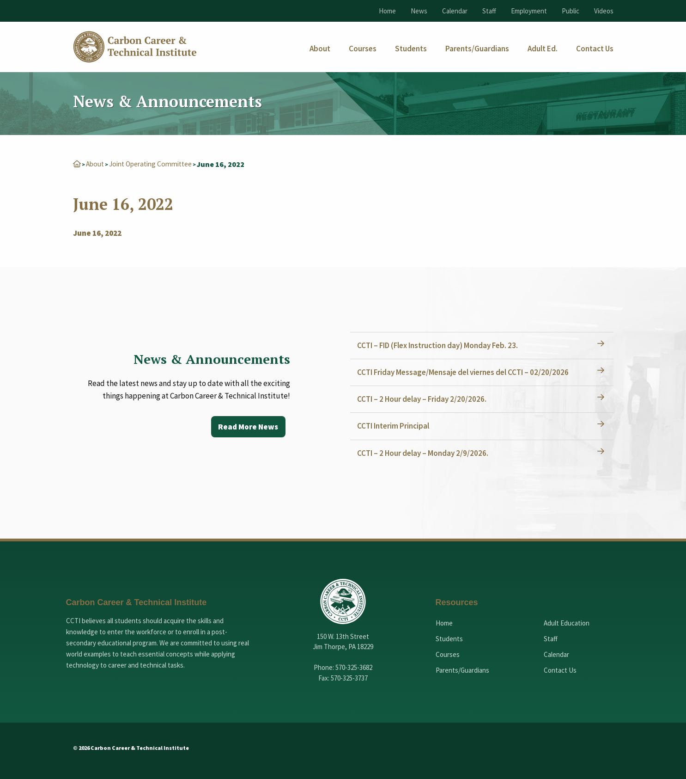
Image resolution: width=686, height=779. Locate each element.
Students (449, 638)
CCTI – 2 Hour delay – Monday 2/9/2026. (425, 453)
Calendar (454, 10)
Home (387, 10)
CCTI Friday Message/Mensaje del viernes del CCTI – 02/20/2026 (465, 372)
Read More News (247, 426)
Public (570, 10)
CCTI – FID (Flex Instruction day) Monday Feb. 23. (439, 345)
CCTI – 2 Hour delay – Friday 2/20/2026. (424, 398)
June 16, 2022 (97, 232)
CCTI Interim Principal (395, 425)
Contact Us (560, 669)
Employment (529, 10)
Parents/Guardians (462, 669)
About (96, 163)
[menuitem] (320, 48)
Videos (603, 10)
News (419, 10)
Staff (489, 10)
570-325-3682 (353, 666)
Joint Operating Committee (155, 163)
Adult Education (566, 622)
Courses (448, 654)
